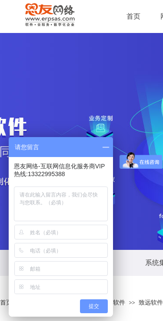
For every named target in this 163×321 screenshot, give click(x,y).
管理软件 (113, 302)
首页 (6, 302)
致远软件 (151, 302)
